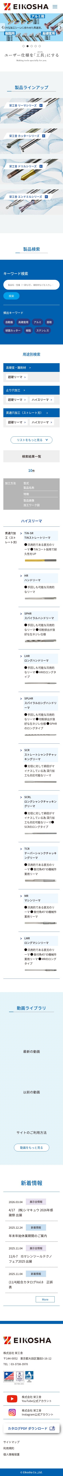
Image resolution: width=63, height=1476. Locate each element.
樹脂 (28, 330)
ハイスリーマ (40, 399)
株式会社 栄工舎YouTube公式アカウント (37, 1399)
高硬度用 (23, 322)
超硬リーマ (15, 377)
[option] (31, 27)
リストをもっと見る (30, 440)
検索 (11, 296)
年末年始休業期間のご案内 (28, 1235)
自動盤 (9, 322)
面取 (49, 322)
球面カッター (12, 330)
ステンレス (42, 330)
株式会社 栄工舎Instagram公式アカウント (37, 1412)
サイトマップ (11, 1442)
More (45, 1299)
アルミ (37, 322)
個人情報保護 (11, 1454)
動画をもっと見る (31, 1147)
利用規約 (8, 1448)
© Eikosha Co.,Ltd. (31, 1472)
